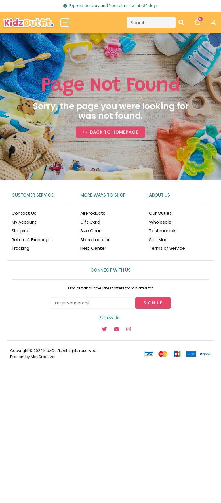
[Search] (181, 22)
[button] (64, 22)
